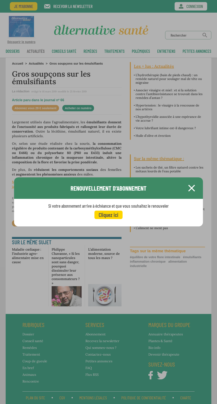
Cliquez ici (108, 214)
